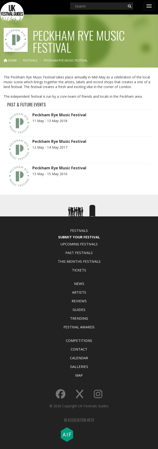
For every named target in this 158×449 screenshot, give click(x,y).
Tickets (79, 270)
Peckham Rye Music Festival (59, 114)
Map (79, 375)
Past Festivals (79, 252)
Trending (79, 318)
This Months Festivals (79, 261)
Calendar (79, 357)
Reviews (79, 300)
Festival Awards (79, 327)
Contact (79, 349)
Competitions (79, 340)
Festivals (79, 230)
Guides (79, 309)
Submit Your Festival (79, 237)
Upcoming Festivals (79, 244)
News (79, 283)
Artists (79, 292)
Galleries (79, 366)
